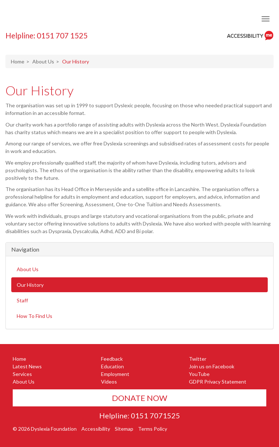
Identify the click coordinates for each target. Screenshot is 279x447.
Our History (39, 90)
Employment (115, 374)
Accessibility (95, 429)
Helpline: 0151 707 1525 (46, 35)
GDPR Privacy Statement (217, 381)
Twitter (197, 359)
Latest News (27, 366)
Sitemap (124, 429)
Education (112, 366)
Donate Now (139, 398)
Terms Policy (152, 429)
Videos (109, 381)
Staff (22, 300)
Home (17, 61)
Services (22, 374)
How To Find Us (34, 316)
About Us (43, 61)
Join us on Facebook (211, 366)
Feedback (112, 359)
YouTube (199, 374)
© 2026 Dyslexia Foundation (45, 429)
